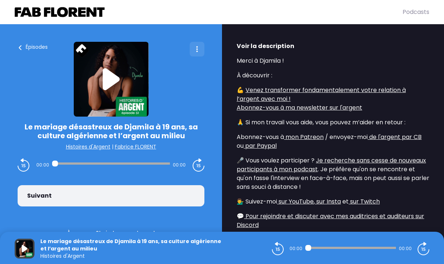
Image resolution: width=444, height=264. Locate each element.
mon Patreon (304, 137)
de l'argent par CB (395, 137)
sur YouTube (295, 201)
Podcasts (416, 12)
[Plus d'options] (197, 49)
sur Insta (328, 201)
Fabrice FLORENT (135, 146)
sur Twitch (364, 201)
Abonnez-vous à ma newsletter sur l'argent (299, 107)
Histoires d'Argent (88, 146)
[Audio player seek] (111, 163)
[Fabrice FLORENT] (209, 12)
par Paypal (260, 146)
